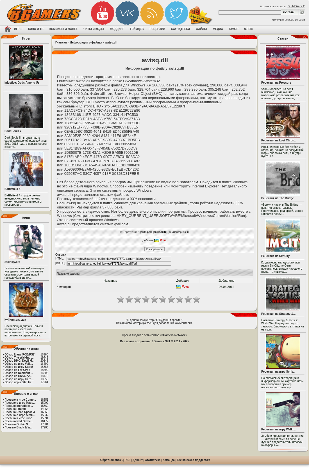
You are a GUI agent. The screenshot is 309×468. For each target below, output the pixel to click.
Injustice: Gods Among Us (22, 82)
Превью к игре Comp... (20, 399)
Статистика (153, 460)
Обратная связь (111, 460)
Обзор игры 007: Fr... (18, 382)
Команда (169, 460)
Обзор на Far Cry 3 (17, 369)
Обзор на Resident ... (18, 373)
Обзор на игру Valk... (18, 363)
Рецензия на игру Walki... (278, 429)
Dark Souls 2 (13, 131)
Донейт (138, 460)
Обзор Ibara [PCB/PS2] (19, 354)
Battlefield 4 (12, 189)
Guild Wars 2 (296, 6)
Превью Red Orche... (18, 421)
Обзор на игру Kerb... (19, 379)
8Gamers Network (173, 335)
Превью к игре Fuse (18, 418)
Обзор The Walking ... (18, 357)
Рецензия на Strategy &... (278, 313)
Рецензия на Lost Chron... (279, 140)
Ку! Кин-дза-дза (15, 319)
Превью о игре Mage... (19, 402)
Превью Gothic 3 (16, 424)
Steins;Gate (12, 261)
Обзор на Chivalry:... (18, 376)
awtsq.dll (111, 42)
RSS (128, 460)
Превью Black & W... (18, 427)
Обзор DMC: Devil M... (19, 360)
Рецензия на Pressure (276, 82)
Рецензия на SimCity (275, 256)
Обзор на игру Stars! (18, 366)
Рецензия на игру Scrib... (278, 371)
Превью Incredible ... (18, 405)
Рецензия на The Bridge (277, 198)
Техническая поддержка (193, 460)
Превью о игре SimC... (19, 415)
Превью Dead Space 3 (19, 412)
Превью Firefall (15, 408)
